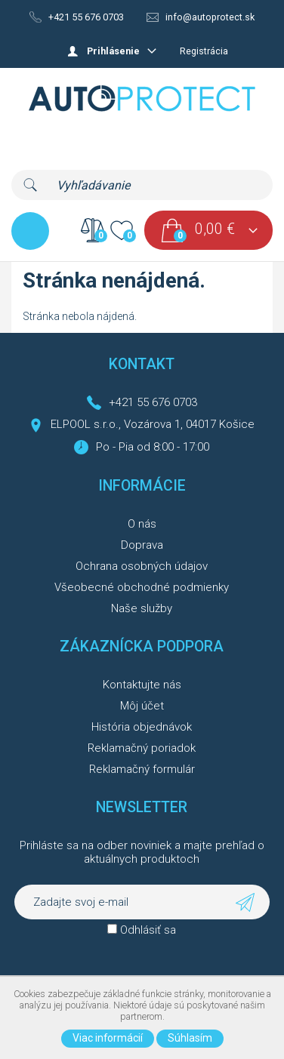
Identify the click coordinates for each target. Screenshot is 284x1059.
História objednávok (141, 727)
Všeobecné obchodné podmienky (141, 587)
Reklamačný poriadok (142, 748)
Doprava (142, 545)
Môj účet (142, 706)
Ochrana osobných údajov (142, 566)
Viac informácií (108, 1038)
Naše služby (141, 608)
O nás (142, 524)
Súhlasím (190, 1038)
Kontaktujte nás (142, 684)
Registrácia (204, 51)
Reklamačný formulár (142, 769)
